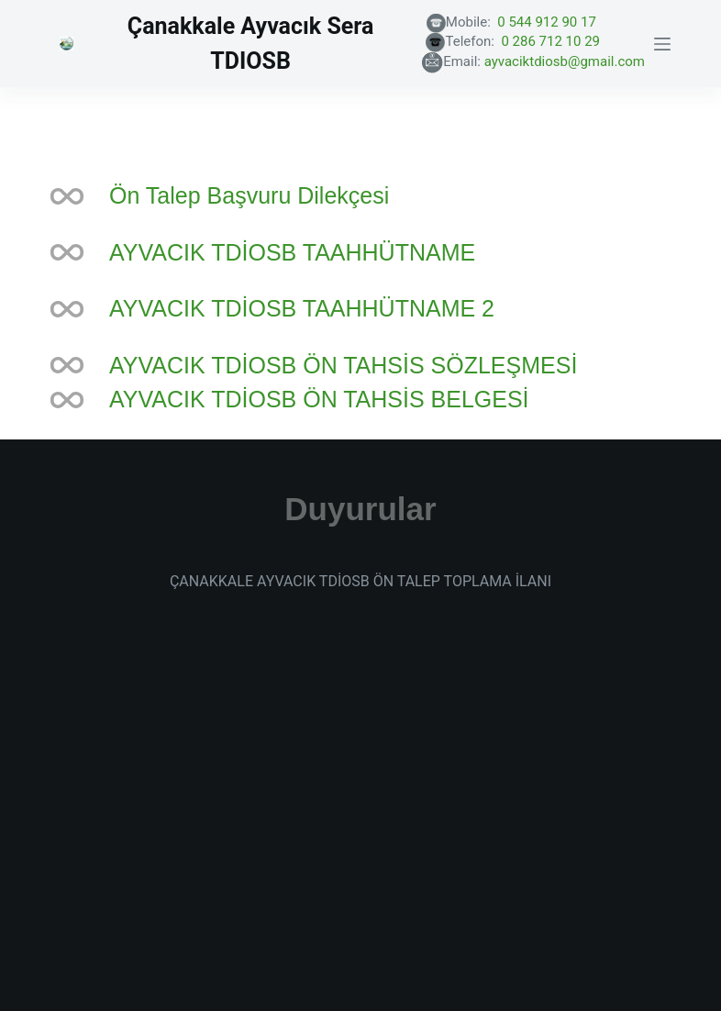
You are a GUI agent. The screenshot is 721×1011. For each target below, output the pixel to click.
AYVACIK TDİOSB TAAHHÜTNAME (292, 252)
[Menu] (662, 44)
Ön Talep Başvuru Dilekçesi (249, 195)
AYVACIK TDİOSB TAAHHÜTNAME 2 (301, 308)
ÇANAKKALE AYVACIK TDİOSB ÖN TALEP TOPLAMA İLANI (360, 581)
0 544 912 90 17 (568, 22)
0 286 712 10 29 (570, 41)
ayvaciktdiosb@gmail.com (564, 61)
